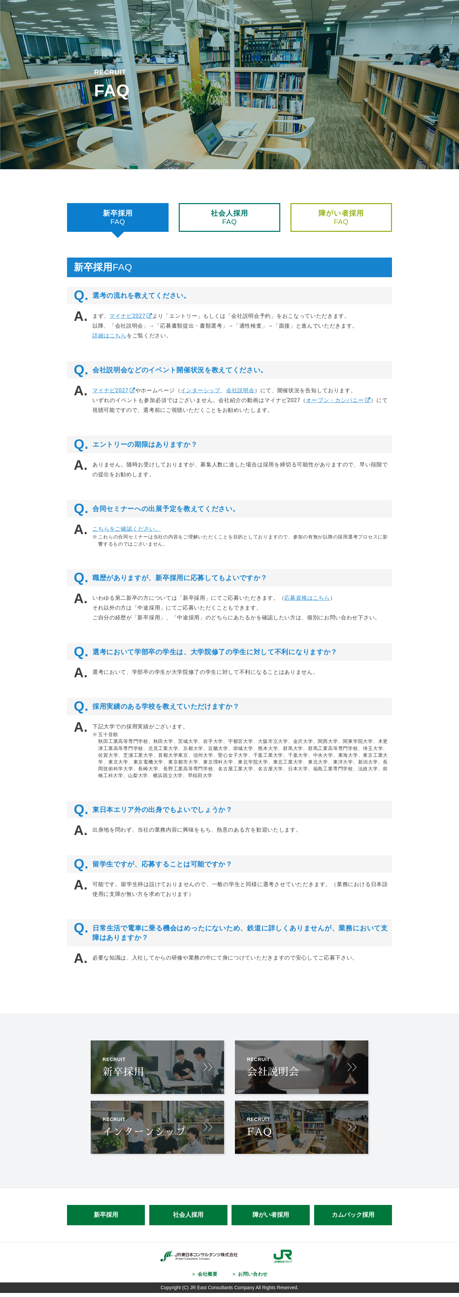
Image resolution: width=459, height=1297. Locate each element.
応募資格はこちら (309, 608)
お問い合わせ (253, 1278)
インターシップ (201, 401)
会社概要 (207, 1278)
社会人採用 (188, 1219)
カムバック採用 (353, 1219)
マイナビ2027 (128, 326)
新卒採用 (105, 1219)
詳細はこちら (109, 346)
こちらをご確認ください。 (126, 539)
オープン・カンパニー (335, 411)
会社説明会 (240, 401)
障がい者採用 (270, 1219)
